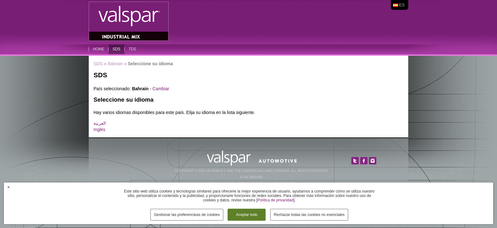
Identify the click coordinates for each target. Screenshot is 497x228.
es (401, 5)
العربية (100, 123)
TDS (132, 49)
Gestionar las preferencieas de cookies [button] (187, 214)
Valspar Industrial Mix (129, 21)
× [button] (8, 187)
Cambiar (160, 88)
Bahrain (115, 63)
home (98, 49)
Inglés (99, 129)
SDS (116, 49)
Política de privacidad (275, 200)
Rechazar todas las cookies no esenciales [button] (309, 214)
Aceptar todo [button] (246, 214)
